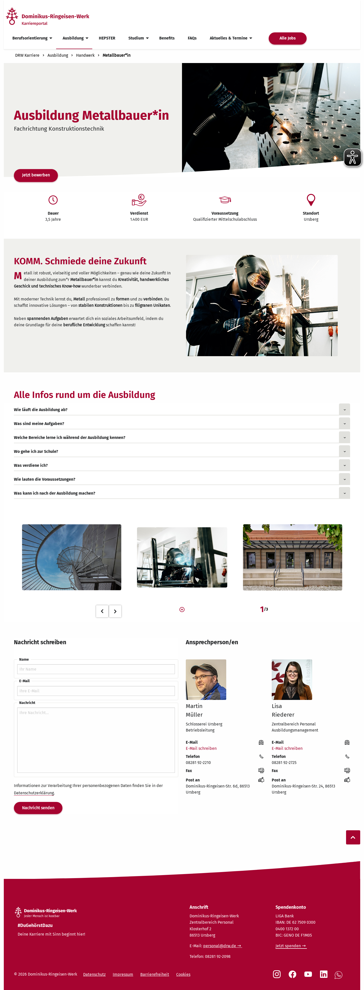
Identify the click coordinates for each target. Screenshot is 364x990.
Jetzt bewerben (36, 175)
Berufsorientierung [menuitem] (30, 38)
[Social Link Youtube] (309, 976)
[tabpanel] (71, 557)
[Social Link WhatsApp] (339, 977)
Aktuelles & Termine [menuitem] (228, 38)
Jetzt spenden (288, 945)
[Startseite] (56, 16)
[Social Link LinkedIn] (325, 976)
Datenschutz (94, 974)
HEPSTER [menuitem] (107, 38)
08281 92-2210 (198, 762)
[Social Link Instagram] (278, 976)
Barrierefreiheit (154, 974)
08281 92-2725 (284, 762)
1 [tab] (182, 609)
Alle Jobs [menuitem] (288, 38)
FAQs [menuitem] (192, 38)
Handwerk (85, 55)
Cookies (183, 974)
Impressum (123, 974)
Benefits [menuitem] (167, 38)
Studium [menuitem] (136, 38)
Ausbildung (58, 55)
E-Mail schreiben (201, 748)
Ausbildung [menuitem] (73, 38)
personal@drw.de (219, 945)
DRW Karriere (27, 55)
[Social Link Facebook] (293, 976)
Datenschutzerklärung (34, 793)
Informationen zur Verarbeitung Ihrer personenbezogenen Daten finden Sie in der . (88, 789)
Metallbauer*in (116, 55)
